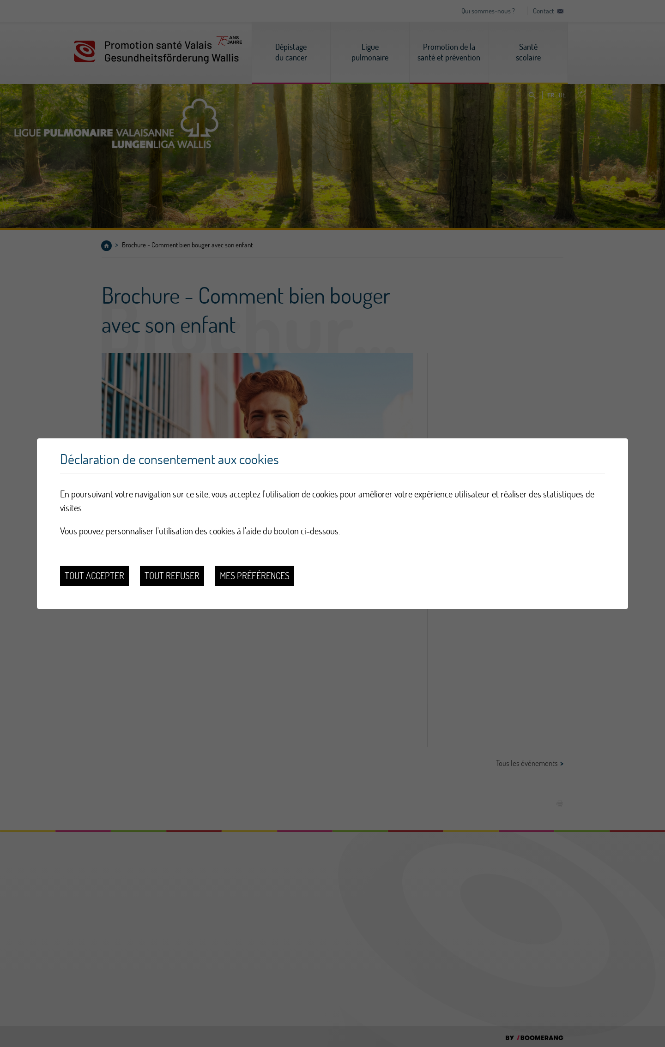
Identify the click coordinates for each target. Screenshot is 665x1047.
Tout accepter (94, 575)
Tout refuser (172, 575)
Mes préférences (255, 575)
